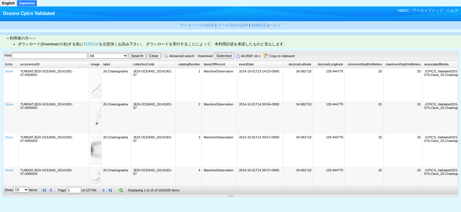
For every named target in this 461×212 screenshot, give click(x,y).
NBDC (403, 10)
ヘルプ (452, 10)
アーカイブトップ (427, 10)
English (8, 3)
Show (9, 71)
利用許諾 (91, 44)
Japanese (27, 3)
